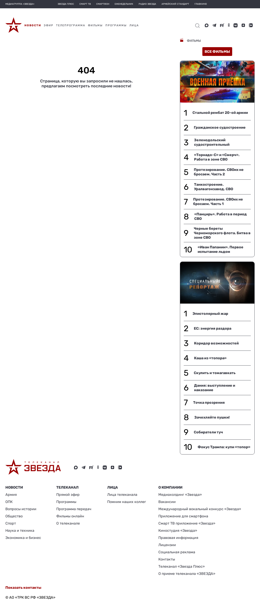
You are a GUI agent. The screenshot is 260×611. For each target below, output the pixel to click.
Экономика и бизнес (23, 538)
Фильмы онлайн (70, 516)
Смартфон (102, 4)
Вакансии (167, 502)
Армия (11, 494)
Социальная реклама (176, 552)
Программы (66, 502)
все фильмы (217, 51)
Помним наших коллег (126, 502)
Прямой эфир (68, 494)
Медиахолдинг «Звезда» (180, 494)
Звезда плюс (66, 4)
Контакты (166, 559)
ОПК (9, 502)
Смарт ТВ (85, 4)
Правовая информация (178, 538)
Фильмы (193, 41)
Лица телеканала (122, 494)
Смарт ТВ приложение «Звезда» (186, 523)
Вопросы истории (20, 509)
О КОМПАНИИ (170, 487)
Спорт (10, 523)
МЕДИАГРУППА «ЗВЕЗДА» (19, 4)
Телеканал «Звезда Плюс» (181, 566)
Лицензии (167, 545)
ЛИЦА (112, 487)
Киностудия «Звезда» (177, 530)
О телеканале (68, 523)
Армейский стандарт (175, 4)
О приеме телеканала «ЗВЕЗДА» (186, 573)
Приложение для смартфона (183, 516)
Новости (14, 487)
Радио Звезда (147, 4)
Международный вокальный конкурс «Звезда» (199, 509)
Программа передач (73, 509)
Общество (14, 516)
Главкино (200, 4)
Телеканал (67, 487)
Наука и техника (19, 530)
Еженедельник (124, 4)
